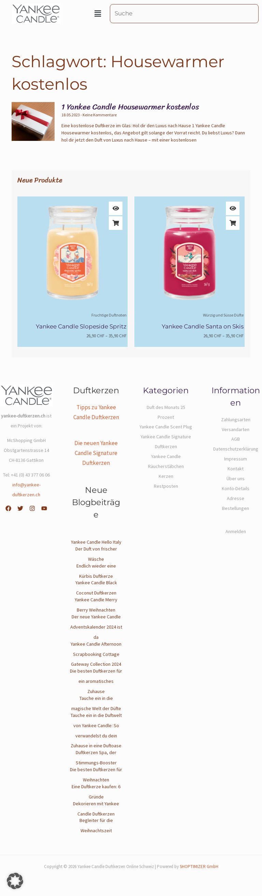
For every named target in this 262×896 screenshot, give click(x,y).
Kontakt (236, 469)
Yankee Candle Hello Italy (96, 542)
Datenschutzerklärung (235, 449)
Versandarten (235, 429)
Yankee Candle (166, 456)
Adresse (235, 498)
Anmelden (235, 531)
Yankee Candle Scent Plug (166, 427)
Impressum (235, 459)
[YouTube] (44, 508)
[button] (97, 13)
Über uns (236, 478)
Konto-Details (235, 488)
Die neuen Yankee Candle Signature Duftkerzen (96, 453)
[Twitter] (20, 508)
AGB (235, 439)
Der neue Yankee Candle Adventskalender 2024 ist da (96, 627)
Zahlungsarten (235, 419)
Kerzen (166, 476)
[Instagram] (32, 508)
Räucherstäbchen (166, 466)
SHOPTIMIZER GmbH (199, 866)
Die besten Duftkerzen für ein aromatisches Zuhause (96, 681)
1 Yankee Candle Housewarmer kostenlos (130, 107)
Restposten (166, 486)
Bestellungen (235, 508)
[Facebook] (8, 508)
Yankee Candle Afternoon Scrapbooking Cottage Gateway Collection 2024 (96, 654)
